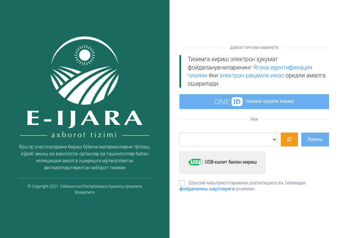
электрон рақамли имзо (251, 75)
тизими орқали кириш (254, 101)
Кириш (315, 139)
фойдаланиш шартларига (207, 188)
